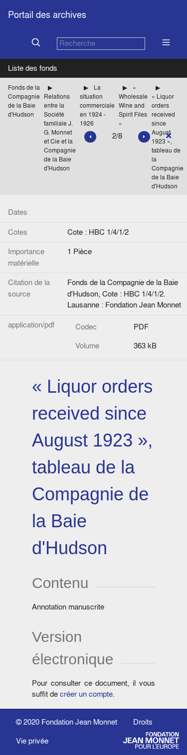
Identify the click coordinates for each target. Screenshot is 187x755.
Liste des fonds (32, 68)
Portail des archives (47, 14)
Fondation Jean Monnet (79, 722)
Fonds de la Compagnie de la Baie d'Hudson (24, 101)
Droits (143, 722)
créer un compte (86, 694)
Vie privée (32, 741)
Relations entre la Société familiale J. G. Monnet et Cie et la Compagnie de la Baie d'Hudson (60, 132)
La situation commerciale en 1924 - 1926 (97, 105)
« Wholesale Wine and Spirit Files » (133, 105)
